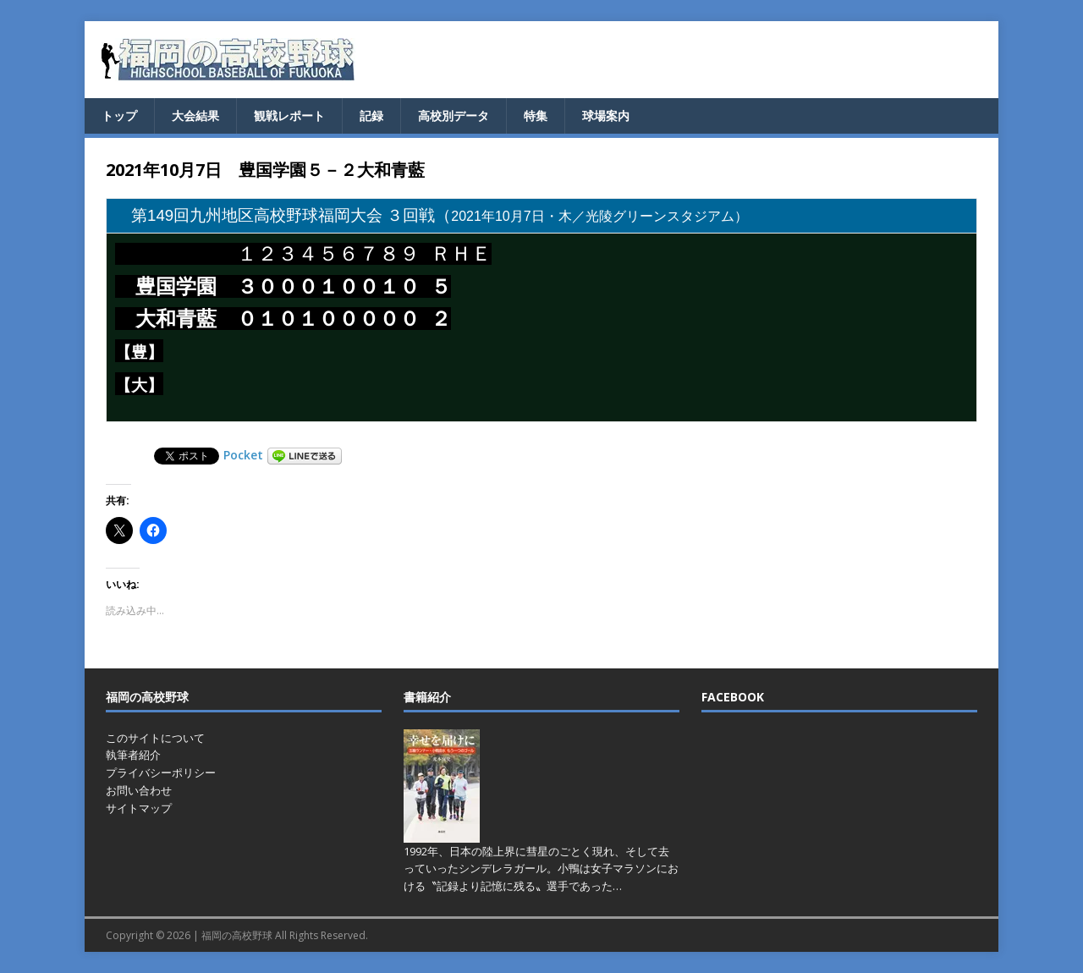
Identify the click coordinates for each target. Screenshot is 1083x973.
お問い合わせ (139, 790)
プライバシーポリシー (161, 772)
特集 (535, 115)
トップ (119, 115)
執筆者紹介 (133, 754)
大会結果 (195, 115)
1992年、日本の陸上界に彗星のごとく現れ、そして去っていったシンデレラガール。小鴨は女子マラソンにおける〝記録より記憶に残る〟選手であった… (541, 869)
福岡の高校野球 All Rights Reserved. (284, 935)
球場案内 (605, 115)
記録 (371, 115)
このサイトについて (155, 737)
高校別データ (453, 115)
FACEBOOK (732, 697)
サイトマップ (139, 808)
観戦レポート (289, 115)
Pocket (243, 455)
